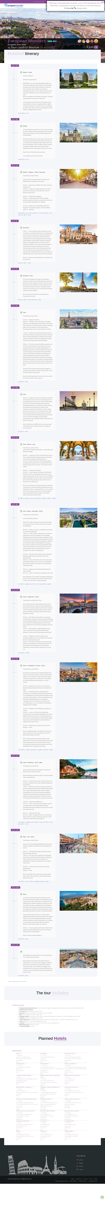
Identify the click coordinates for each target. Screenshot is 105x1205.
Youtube (80, 1190)
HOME (73, 1200)
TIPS (91, 1200)
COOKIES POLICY (93, 1202)
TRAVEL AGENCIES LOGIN (59, 1202)
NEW (45, 6)
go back (50, 41)
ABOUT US (79, 1200)
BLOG (95, 1200)
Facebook (80, 1181)
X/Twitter (80, 1187)
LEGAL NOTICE (72, 1202)
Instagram (80, 1184)
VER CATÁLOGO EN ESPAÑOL (35, 1)
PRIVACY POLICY (82, 1202)
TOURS (86, 1200)
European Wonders (27, 41)
